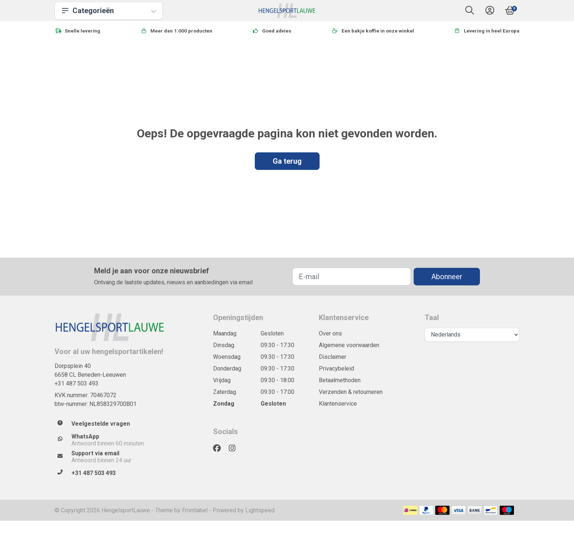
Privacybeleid (336, 368)
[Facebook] (220, 448)
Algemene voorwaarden (349, 345)
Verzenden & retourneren (351, 391)
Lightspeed (260, 510)
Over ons (330, 333)
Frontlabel (195, 510)
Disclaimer (332, 356)
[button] (469, 12)
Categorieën (108, 10)
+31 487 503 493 (76, 383)
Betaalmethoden (340, 380)
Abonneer (446, 276)
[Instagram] (235, 448)
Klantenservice (338, 403)
